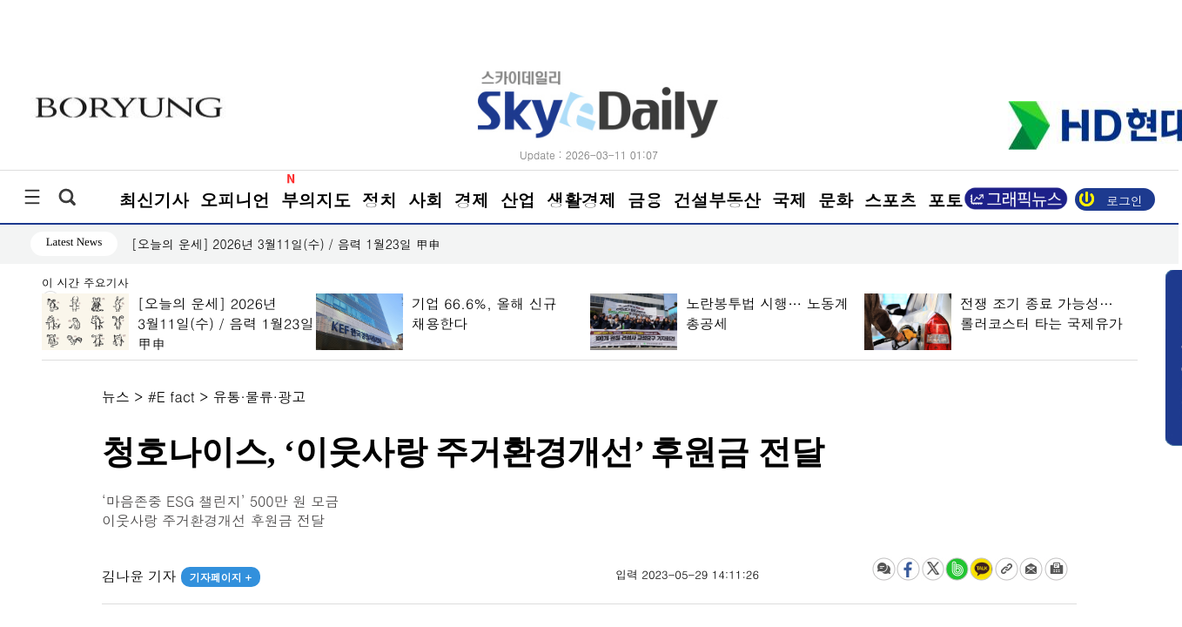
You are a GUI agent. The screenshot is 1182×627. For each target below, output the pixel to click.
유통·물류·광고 (259, 397)
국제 (789, 199)
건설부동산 (717, 199)
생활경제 (581, 199)
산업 (517, 199)
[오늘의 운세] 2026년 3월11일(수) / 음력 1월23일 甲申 (285, 244)
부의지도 (316, 199)
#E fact (171, 397)
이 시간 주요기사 (85, 283)
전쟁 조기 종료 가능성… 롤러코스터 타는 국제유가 (1040, 313)
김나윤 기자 (181, 576)
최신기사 (154, 199)
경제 (471, 199)
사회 (425, 199)
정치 (379, 199)
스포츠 (890, 199)
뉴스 (116, 397)
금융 (645, 199)
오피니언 (235, 199)
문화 (835, 199)
